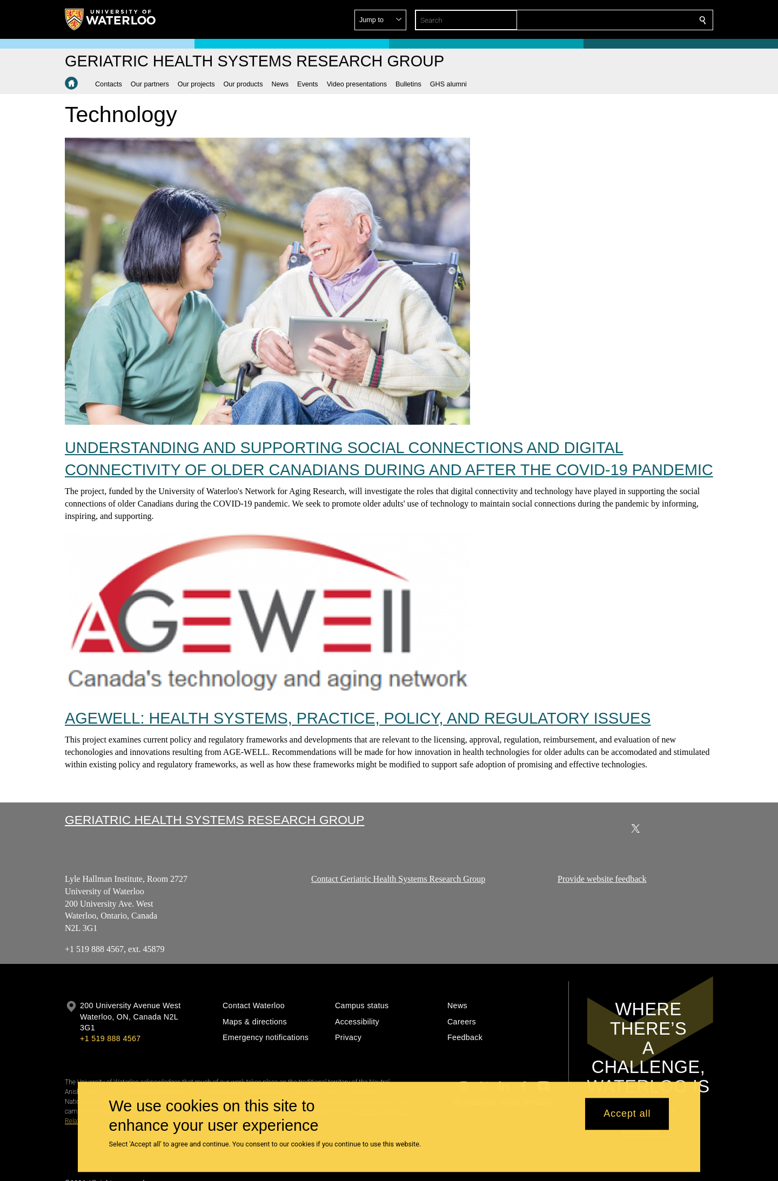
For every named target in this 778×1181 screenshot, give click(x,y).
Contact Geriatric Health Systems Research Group (398, 878)
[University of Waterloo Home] (111, 19)
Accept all (626, 1114)
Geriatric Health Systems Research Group (214, 820)
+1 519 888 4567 (110, 1038)
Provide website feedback (602, 878)
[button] (624, 20)
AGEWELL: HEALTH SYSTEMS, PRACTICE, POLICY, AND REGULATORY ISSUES (358, 718)
